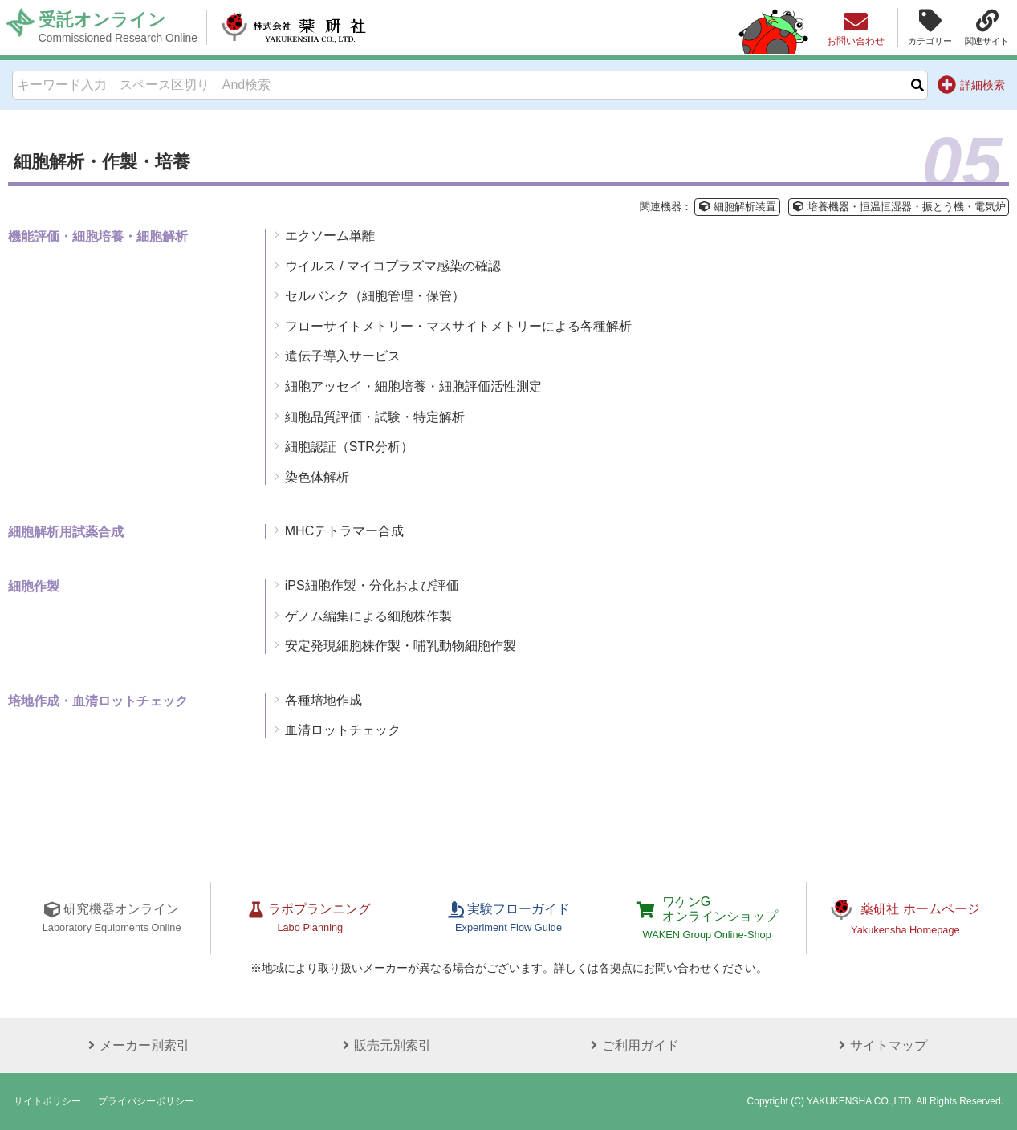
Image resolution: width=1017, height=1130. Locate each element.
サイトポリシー (47, 1101)
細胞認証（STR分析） (349, 446)
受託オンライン (118, 27)
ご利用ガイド (632, 1045)
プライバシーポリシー (146, 1101)
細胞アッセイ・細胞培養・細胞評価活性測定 (413, 386)
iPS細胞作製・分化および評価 (372, 585)
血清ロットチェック (343, 730)
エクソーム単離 (330, 235)
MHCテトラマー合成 (344, 531)
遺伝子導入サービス (343, 356)
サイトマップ (880, 1045)
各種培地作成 (323, 700)
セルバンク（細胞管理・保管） (375, 296)
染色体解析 (317, 477)
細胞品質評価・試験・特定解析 (375, 417)
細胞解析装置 (737, 207)
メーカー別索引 (136, 1045)
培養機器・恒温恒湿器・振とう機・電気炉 (898, 207)
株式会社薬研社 (293, 27)
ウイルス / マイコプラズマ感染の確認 (393, 266)
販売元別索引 (384, 1045)
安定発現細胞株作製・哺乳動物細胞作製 (400, 645)
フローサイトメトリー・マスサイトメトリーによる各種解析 (458, 326)
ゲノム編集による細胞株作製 (368, 616)
